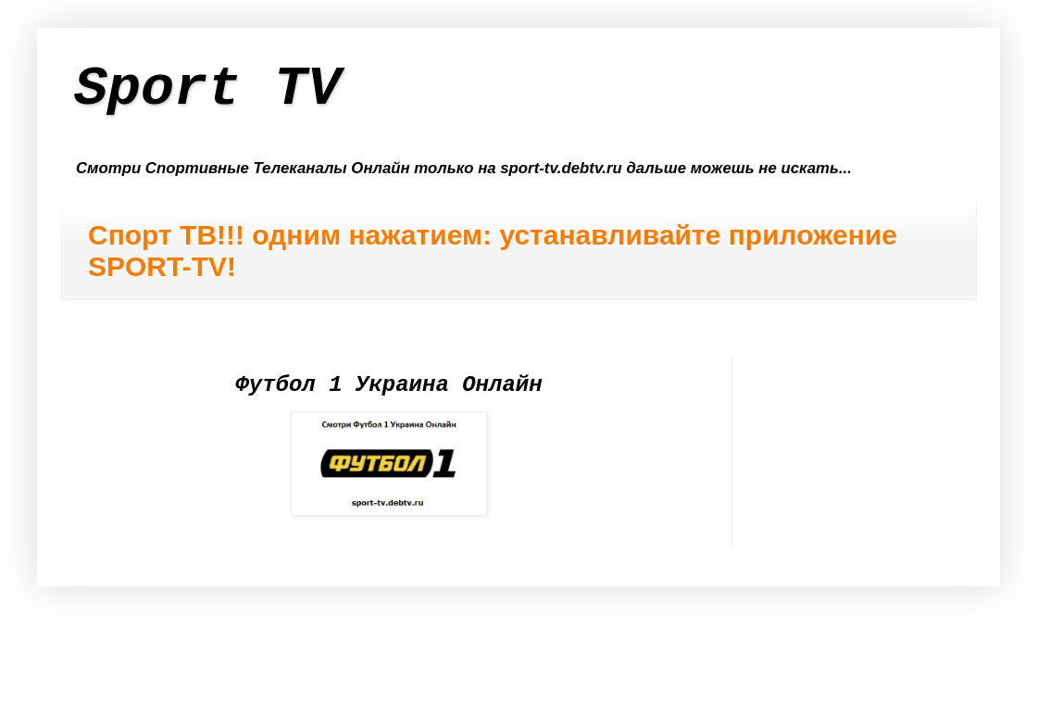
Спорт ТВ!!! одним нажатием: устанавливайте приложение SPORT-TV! (492, 251)
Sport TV (207, 88)
